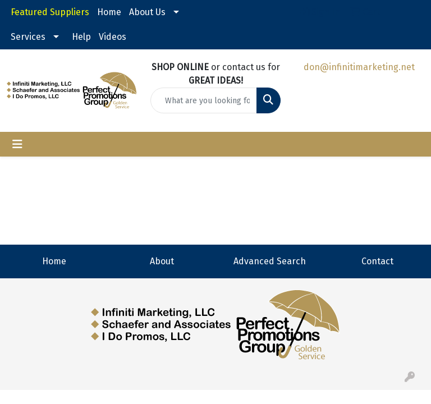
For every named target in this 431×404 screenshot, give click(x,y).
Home (109, 12)
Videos (112, 36)
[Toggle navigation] (17, 144)
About (162, 261)
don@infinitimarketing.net (359, 67)
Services (28, 36)
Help (81, 36)
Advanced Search (269, 261)
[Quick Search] (203, 100)
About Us (147, 12)
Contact (377, 261)
